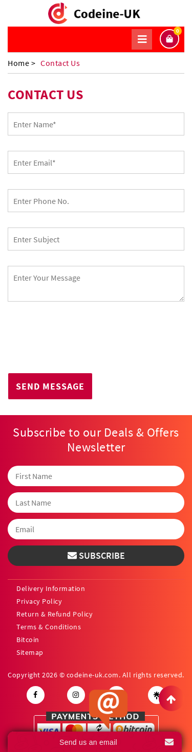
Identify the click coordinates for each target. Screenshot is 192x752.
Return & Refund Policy (54, 614)
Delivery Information (50, 589)
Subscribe (96, 555)
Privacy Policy (39, 601)
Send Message (50, 386)
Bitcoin (27, 640)
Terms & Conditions (48, 627)
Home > (21, 63)
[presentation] (85, 340)
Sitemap (30, 652)
